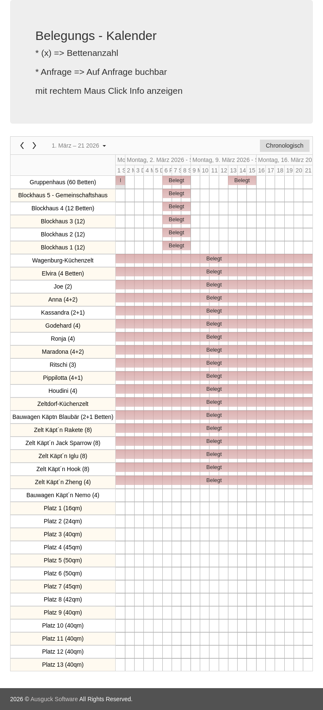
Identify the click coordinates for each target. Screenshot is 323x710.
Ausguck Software (54, 699)
